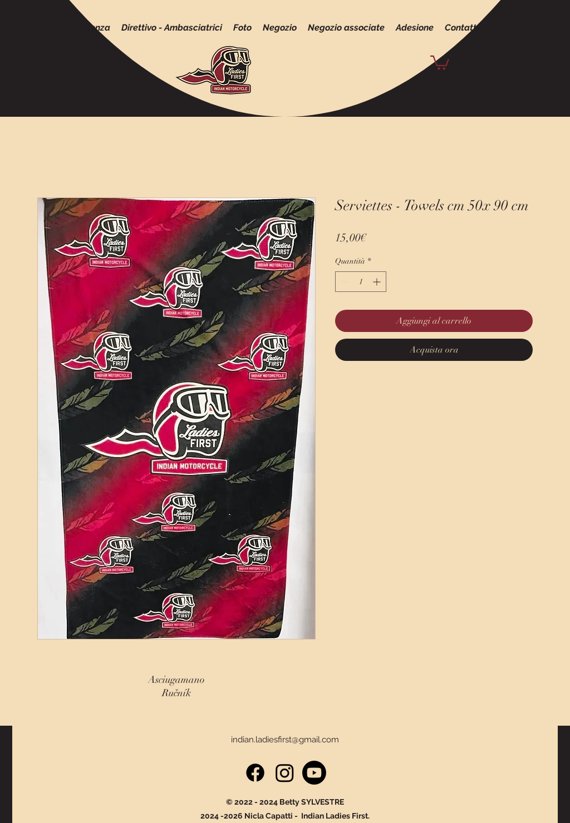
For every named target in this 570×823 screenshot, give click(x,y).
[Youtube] (314, 773)
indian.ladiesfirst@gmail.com (285, 740)
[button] (439, 62)
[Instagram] (285, 773)
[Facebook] (255, 773)
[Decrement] (344, 281)
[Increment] (378, 281)
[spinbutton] (361, 281)
